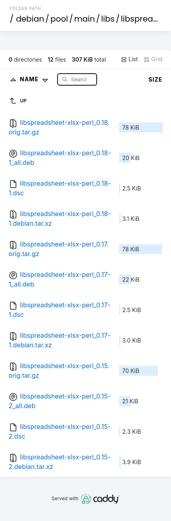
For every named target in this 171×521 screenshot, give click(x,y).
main (84, 18)
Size (156, 79)
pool (59, 18)
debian (30, 18)
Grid (153, 59)
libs (108, 18)
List (129, 59)
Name (36, 79)
